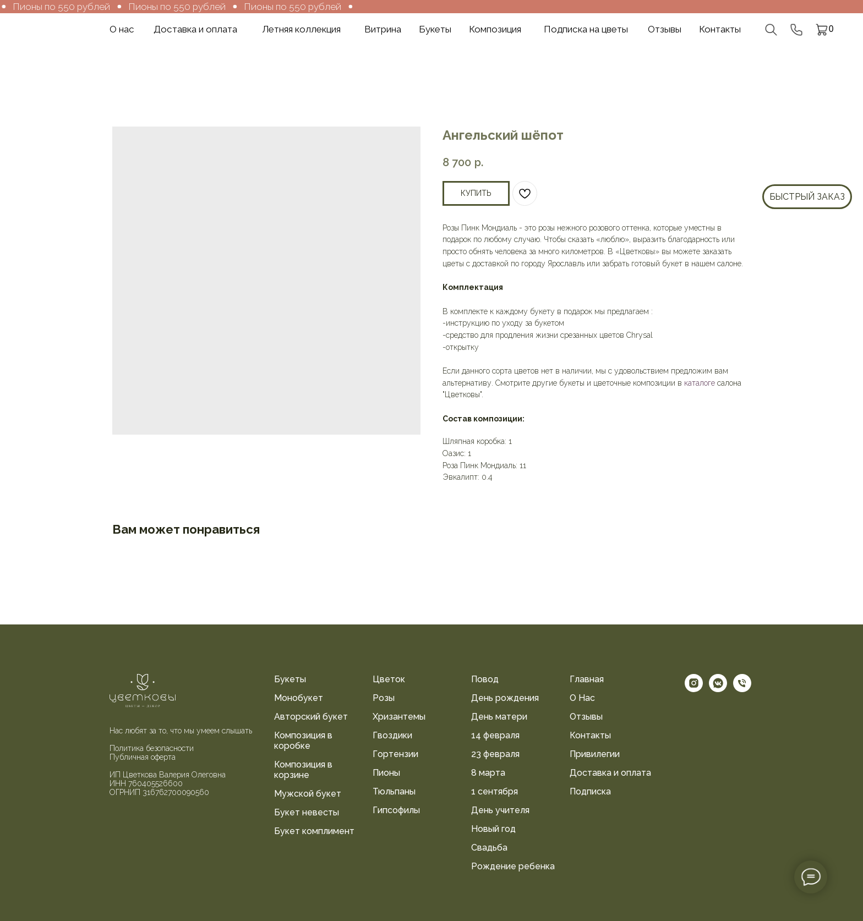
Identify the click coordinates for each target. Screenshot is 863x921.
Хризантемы (399, 716)
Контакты (590, 735)
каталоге (699, 383)
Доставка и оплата (610, 773)
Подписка (590, 791)
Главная (587, 679)
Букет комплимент (314, 831)
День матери (499, 716)
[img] (57, 29)
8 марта (488, 773)
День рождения (505, 698)
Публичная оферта (143, 757)
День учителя (500, 810)
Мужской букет (307, 793)
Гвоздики (392, 735)
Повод (485, 679)
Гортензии (395, 754)
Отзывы (586, 716)
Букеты (290, 679)
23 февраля (495, 754)
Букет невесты (306, 812)
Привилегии (595, 754)
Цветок (389, 679)
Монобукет (298, 698)
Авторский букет (311, 716)
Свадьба (489, 847)
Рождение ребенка (513, 866)
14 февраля (495, 735)
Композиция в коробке (303, 740)
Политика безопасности (152, 748)
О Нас (582, 698)
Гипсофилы (396, 810)
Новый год (493, 829)
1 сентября (494, 791)
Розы (384, 698)
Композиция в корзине (303, 769)
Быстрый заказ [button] (807, 196)
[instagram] (694, 689)
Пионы (386, 773)
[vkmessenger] (718, 689)
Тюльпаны (394, 791)
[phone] (742, 689)
